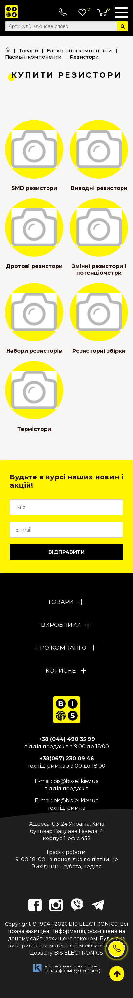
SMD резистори (34, 188)
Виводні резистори (99, 188)
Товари (28, 50)
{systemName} (87, 970)
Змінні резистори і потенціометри (99, 269)
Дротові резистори (34, 266)
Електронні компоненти (79, 50)
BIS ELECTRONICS (93, 924)
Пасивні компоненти (33, 57)
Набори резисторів (34, 351)
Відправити (66, 552)
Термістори (34, 429)
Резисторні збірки (98, 351)
